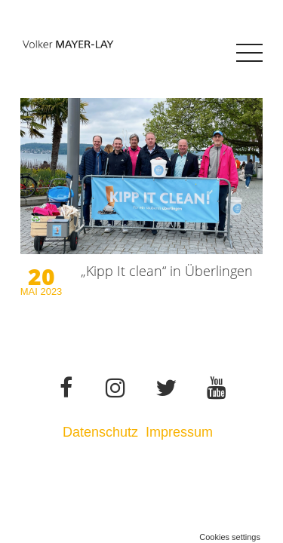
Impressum (181, 432)
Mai (30, 291)
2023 (51, 291)
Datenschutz (100, 432)
